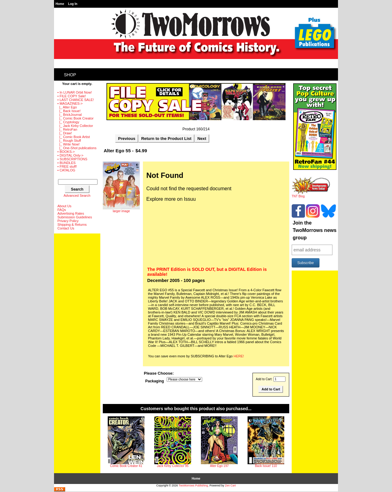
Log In (72, 4)
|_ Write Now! (68, 144)
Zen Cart (230, 485)
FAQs (61, 210)
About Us (64, 206)
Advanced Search (77, 195)
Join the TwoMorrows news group (314, 230)
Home (60, 4)
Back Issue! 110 (266, 466)
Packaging (154, 381)
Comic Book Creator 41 (126, 466)
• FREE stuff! (67, 166)
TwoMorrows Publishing (193, 485)
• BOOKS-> (66, 151)
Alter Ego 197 (219, 466)
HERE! (239, 356)
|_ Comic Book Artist (73, 137)
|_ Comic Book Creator (75, 118)
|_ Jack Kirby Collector (75, 126)
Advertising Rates (70, 213)
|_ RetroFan (67, 129)
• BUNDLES (66, 163)
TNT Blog (311, 195)
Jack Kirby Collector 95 (172, 466)
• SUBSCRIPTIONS (72, 159)
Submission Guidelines (74, 217)
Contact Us (65, 228)
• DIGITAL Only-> (70, 155)
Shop (70, 74)
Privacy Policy (67, 221)
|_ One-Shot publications (76, 148)
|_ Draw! (64, 133)
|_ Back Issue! (69, 111)
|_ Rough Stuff (69, 140)
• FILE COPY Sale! (71, 96)
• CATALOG (66, 170)
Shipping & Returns (72, 224)
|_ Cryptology (68, 122)
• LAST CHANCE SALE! (75, 100)
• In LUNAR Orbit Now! (74, 92)
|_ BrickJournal (69, 114)
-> (70, 103)
